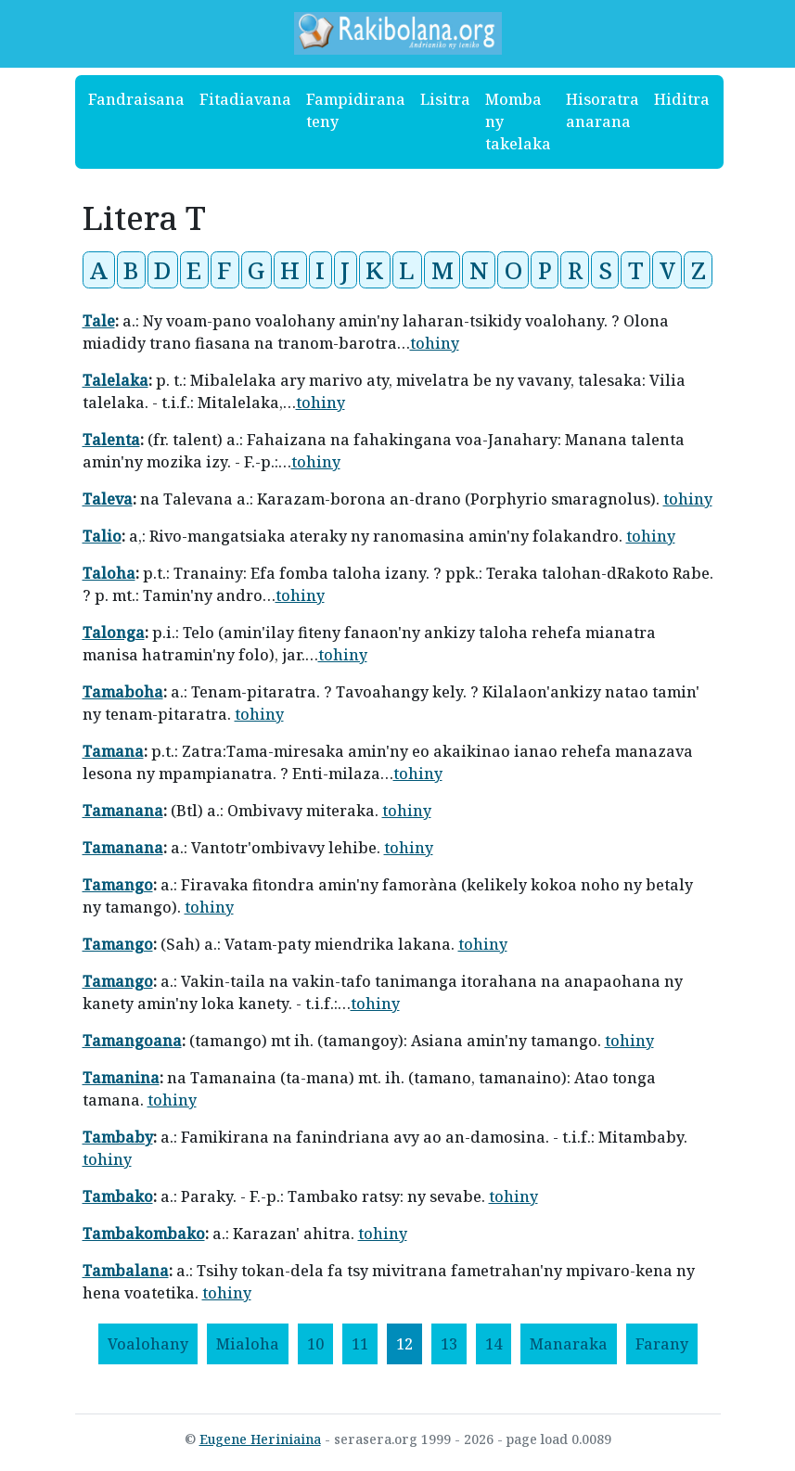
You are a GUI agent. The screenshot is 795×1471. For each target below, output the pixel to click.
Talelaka (115, 380)
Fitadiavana (245, 99)
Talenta (111, 439)
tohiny (434, 343)
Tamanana (123, 810)
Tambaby (118, 1137)
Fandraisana (136, 99)
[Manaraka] (568, 1344)
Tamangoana (132, 1040)
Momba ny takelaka (518, 121)
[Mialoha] (248, 1344)
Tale (99, 321)
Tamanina (121, 1078)
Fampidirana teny (355, 110)
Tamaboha (123, 692)
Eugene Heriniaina (260, 1439)
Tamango (118, 885)
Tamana (113, 751)
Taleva (108, 499)
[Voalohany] (148, 1344)
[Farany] (662, 1344)
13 (449, 1344)
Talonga (114, 632)
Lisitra (445, 99)
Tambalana (126, 1270)
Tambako (118, 1196)
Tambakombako (144, 1233)
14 (493, 1344)
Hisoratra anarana (602, 110)
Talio (102, 536)
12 (404, 1344)
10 (315, 1344)
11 (360, 1344)
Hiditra (682, 99)
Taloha (109, 573)
